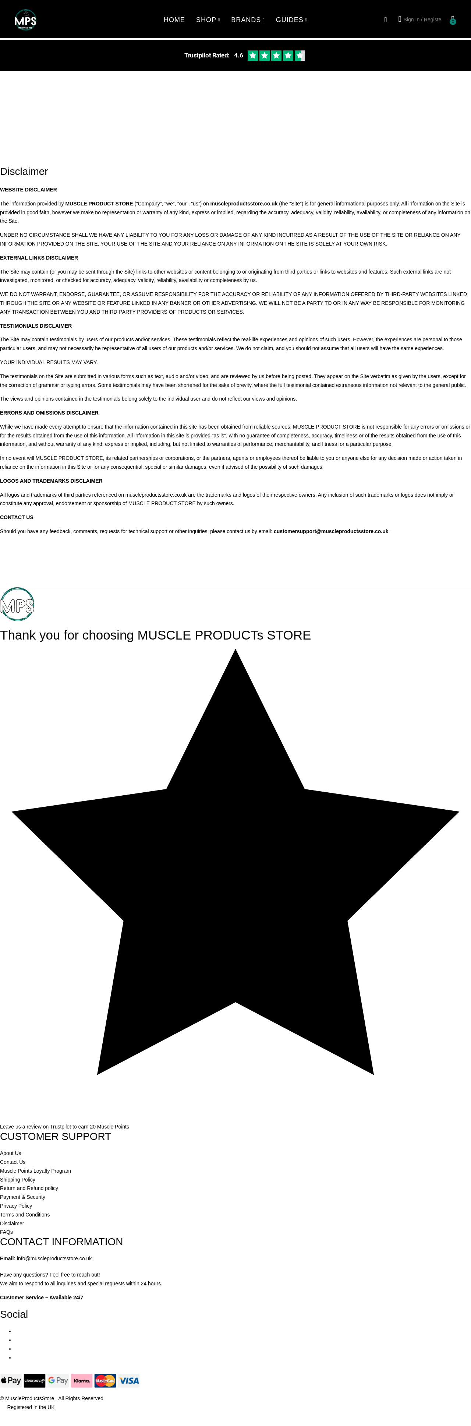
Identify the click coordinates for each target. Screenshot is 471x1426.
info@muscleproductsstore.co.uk (54, 1258)
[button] (452, 20)
